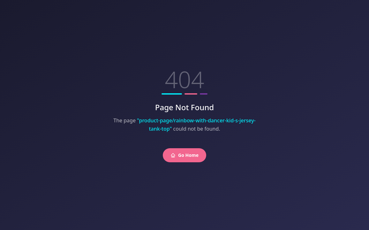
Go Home (184, 155)
